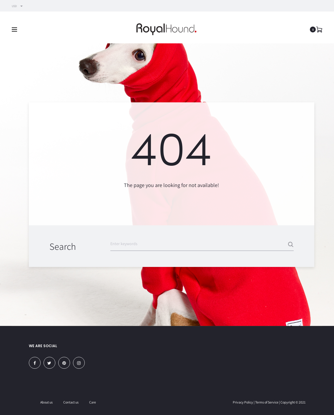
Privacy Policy (243, 402)
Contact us (71, 402)
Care (92, 402)
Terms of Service (266, 402)
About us (46, 402)
